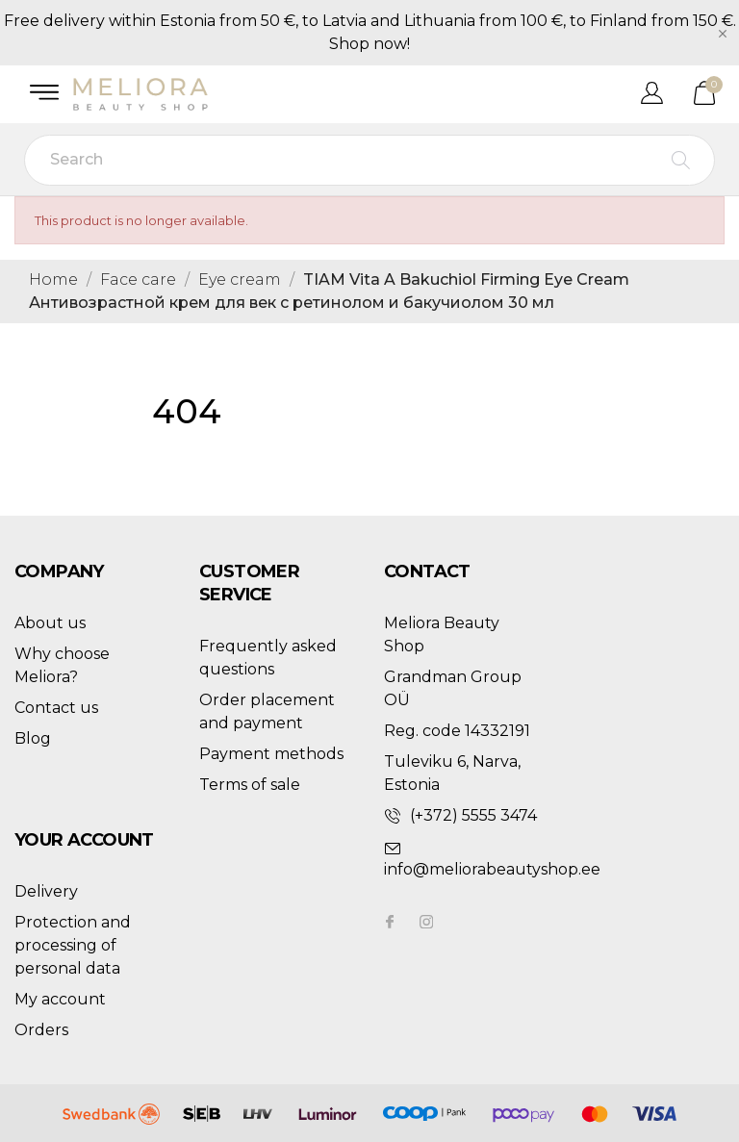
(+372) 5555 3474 (473, 815)
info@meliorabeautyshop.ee (492, 869)
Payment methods (271, 754)
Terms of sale (249, 784)
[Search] (369, 160)
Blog (32, 738)
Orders (41, 1030)
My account (60, 999)
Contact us (56, 707)
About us (50, 623)
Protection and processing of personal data (72, 945)
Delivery (46, 891)
